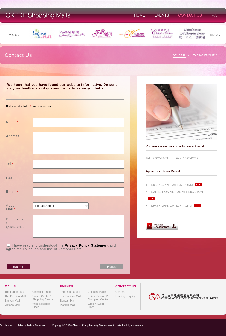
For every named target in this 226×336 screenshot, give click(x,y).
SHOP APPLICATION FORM (176, 206)
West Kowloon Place (41, 305)
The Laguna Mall (15, 291)
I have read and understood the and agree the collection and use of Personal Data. (61, 247)
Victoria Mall (12, 305)
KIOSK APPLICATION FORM (176, 185)
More (215, 35)
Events (161, 15)
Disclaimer (6, 325)
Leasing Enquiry (204, 55)
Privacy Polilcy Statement (32, 325)
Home (139, 15)
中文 (214, 15)
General (179, 55)
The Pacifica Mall (15, 296)
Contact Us (190, 15)
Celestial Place (41, 291)
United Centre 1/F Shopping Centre (43, 298)
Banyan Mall (12, 300)
